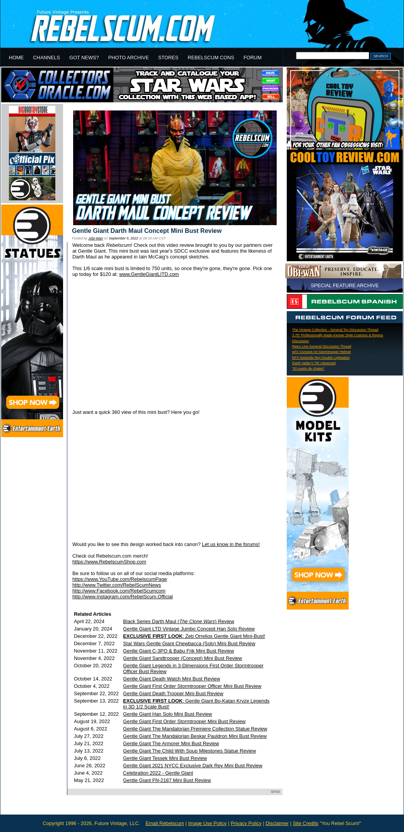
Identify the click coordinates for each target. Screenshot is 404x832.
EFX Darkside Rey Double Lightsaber (321, 358)
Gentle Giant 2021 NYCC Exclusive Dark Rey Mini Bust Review (192, 765)
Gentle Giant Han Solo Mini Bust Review (167, 714)
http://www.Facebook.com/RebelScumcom (118, 591)
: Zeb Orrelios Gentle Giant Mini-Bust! (194, 636)
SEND (275, 792)
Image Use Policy (207, 823)
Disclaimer (277, 823)
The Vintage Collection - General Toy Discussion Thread (335, 330)
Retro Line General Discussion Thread (321, 346)
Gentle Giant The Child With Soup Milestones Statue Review (189, 751)
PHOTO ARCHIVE (128, 57)
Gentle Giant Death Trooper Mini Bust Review (173, 693)
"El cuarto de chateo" (308, 368)
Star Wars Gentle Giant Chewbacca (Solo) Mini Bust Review (189, 643)
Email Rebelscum (165, 823)
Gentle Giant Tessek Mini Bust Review (165, 758)
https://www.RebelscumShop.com (109, 562)
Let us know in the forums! (231, 544)
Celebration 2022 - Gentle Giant (158, 773)
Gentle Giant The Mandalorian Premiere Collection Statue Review (195, 729)
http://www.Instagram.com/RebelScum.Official (122, 596)
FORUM (252, 57)
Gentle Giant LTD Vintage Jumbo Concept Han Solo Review (189, 629)
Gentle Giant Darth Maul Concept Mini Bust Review (147, 230)
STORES (168, 57)
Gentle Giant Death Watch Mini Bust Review (171, 679)
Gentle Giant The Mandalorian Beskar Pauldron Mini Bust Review (195, 736)
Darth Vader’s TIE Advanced (314, 363)
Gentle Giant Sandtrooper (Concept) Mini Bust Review (182, 658)
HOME (16, 57)
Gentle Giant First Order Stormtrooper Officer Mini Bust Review (192, 686)
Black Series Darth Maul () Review (178, 621)
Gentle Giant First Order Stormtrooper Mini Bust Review (184, 721)
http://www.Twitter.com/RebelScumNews (116, 585)
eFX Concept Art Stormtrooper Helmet (321, 352)
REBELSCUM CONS (211, 57)
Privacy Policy (246, 823)
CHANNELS (46, 57)
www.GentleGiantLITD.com (149, 274)
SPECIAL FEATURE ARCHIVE (345, 285)
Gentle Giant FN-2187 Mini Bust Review (167, 780)
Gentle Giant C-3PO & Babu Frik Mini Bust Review (178, 651)
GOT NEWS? (84, 57)
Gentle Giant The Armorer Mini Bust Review (171, 743)
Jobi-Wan (95, 238)
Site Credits (305, 823)
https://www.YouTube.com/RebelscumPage (119, 579)
